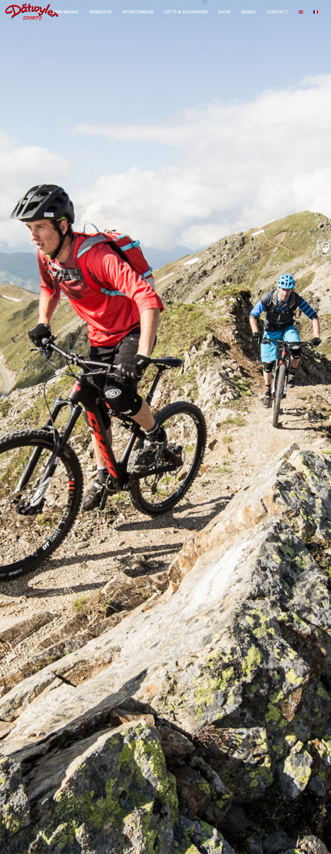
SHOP (224, 12)
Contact (277, 12)
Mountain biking (58, 12)
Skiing (248, 12)
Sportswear (138, 12)
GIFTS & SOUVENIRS (186, 12)
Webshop (100, 12)
